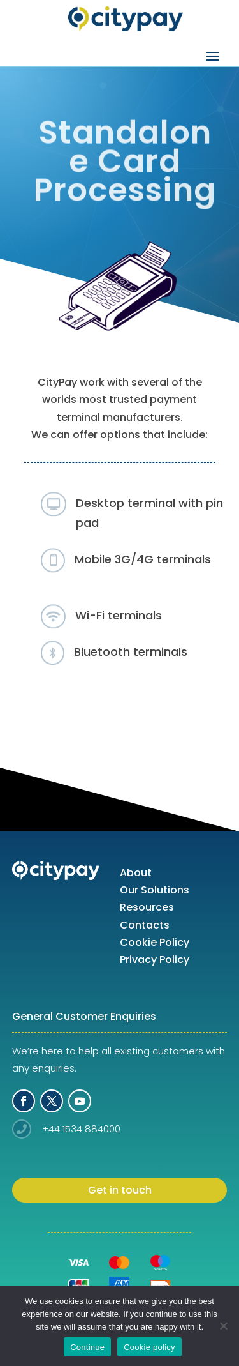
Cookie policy (149, 1347)
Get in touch (120, 1190)
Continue (87, 1347)
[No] (223, 1325)
